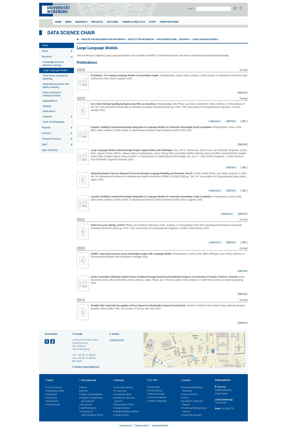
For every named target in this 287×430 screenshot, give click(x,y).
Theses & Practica (133, 21)
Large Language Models (55, 70)
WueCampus (154, 390)
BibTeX (243, 92)
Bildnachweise (223, 390)
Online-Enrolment (157, 397)
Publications (49, 111)
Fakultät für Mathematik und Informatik (103, 39)
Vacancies (85, 404)
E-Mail (78, 361)
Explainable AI (50, 100)
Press (185, 398)
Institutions (52, 401)
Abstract (215, 121)
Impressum (125, 425)
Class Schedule (156, 394)
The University (54, 387)
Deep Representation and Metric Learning (56, 85)
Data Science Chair (71, 32)
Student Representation (126, 411)
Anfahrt (115, 334)
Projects (97, 21)
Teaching (51, 398)
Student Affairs (121, 408)
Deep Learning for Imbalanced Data (52, 94)
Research (81, 21)
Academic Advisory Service (124, 399)
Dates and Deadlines (90, 394)
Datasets (47, 116)
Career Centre (121, 415)
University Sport (122, 394)
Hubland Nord (117, 339)
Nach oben (221, 393)
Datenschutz (141, 425)
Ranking (47, 106)
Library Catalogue (157, 401)
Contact (186, 380)
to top (244, 70)
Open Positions (169, 21)
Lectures (112, 21)
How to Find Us (189, 394)
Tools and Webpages (53, 121)
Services (118, 380)
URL (244, 121)
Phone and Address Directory (192, 389)
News (68, 21)
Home (58, 21)
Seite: (218, 408)
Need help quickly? (191, 415)
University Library (123, 387)
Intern (191, 8)
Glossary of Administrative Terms (91, 413)
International (53, 404)
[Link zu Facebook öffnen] (52, 341)
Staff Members (87, 408)
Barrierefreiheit (160, 425)
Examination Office (123, 404)
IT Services (119, 391)
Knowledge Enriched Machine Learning (53, 64)
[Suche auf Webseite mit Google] (213, 9)
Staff (152, 21)
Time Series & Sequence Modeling (55, 77)
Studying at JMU (55, 391)
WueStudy (153, 387)
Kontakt (78, 334)
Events (83, 391)
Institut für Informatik (141, 39)
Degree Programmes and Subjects (91, 399)
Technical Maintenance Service (194, 410)
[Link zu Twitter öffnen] (47, 341)
